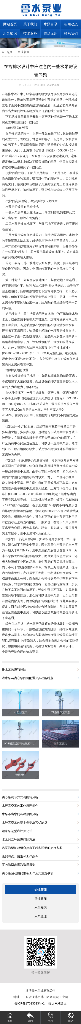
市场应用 (50, 33)
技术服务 (30, 33)
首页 (9, 52)
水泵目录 (50, 24)
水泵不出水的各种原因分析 (20, 814)
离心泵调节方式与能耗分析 (20, 797)
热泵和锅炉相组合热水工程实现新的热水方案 (32, 848)
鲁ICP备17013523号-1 (30, 1003)
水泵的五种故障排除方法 (18, 839)
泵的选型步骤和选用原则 (18, 864)
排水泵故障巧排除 (14, 669)
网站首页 (10, 24)
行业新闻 (41, 898)
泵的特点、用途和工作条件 (20, 856)
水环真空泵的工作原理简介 (20, 805)
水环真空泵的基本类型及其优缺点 (24, 822)
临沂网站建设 (57, 1003)
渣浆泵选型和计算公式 (17, 831)
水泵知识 (10, 33)
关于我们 (30, 24)
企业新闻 (23, 52)
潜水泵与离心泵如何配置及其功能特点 (27, 678)
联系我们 (71, 33)
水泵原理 (41, 916)
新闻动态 (71, 24)
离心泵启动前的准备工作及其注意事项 (27, 873)
